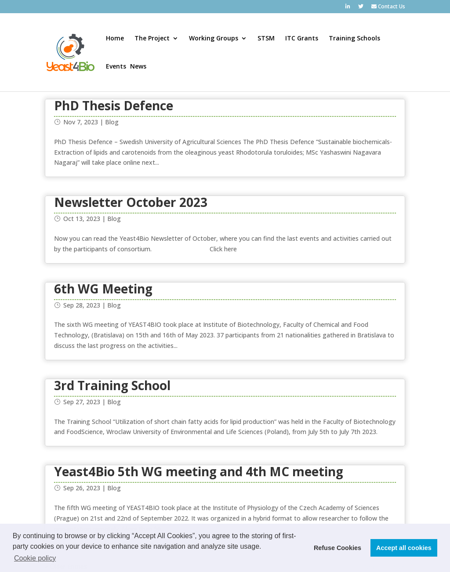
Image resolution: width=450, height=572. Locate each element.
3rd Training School (112, 385)
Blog (112, 122)
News (138, 66)
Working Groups (213, 38)
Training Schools (354, 38)
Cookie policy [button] (35, 558)
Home (115, 38)
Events (116, 66)
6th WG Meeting (103, 288)
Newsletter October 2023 (130, 202)
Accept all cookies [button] (404, 547)
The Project (152, 38)
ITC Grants (301, 38)
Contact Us (388, 7)
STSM (266, 38)
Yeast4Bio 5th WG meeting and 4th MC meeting (198, 471)
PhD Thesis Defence (113, 105)
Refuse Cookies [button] (337, 547)
